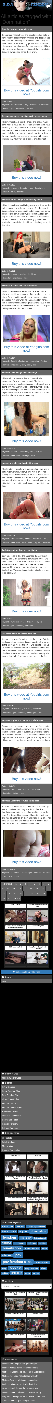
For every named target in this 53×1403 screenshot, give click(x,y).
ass (11, 1227)
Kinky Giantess (8, 1087)
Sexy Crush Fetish (10, 1120)
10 (8, 889)
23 (32, 893)
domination (31, 108)
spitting (5, 1273)
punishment (17, 278)
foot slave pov (27, 873)
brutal (5, 1231)
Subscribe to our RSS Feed (26, 972)
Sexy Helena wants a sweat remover (19, 633)
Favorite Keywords (12, 1222)
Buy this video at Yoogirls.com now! (26, 92)
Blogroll (7, 1083)
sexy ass (33, 105)
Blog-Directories (10, 1133)
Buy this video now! (26, 177)
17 (48, 889)
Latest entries (9, 1359)
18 (3, 893)
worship (36, 1273)
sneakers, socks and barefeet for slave (20, 463)
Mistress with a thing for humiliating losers (22, 199)
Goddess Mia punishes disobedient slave (20, 1384)
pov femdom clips (17, 1262)
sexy (26, 105)
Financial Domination (11, 1116)
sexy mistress (44, 105)
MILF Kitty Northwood (11, 1078)
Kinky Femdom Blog (11, 1091)
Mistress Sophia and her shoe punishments (22, 720)
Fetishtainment (16, 105)
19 (9, 893)
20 (15, 893)
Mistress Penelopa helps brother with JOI (20, 1376)
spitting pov (29, 622)
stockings (25, 456)
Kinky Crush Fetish (10, 1099)
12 (20, 889)
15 (37, 889)
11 (14, 889)
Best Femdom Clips (10, 1095)
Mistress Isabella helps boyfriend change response (24, 1372)
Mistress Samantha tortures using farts (20, 801)
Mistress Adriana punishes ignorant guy (19, 1364)
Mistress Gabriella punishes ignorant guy (20, 1388)
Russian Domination (11, 1150)
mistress (14, 188)
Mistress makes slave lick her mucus (19, 285)
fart (5, 876)
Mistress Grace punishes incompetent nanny (21, 1392)
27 (9, 898)
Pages (6, 977)
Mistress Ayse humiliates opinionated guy (20, 1380)
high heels (32, 1243)
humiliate (46, 873)
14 (31, 889)
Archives (7, 1281)
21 (21, 893)
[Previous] (7, 883)
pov (12, 108)
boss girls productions (36, 1227)
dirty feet (37, 542)
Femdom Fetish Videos (12, 1107)
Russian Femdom (10, 1124)
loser (26, 278)
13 (25, 889)
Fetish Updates (8, 1142)
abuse (35, 365)
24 (38, 893)
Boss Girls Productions (19, 361)
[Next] (16, 898)
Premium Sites (10, 1074)
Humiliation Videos (10, 1111)
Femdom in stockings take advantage (19, 372)
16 (42, 889)
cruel (29, 365)
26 (3, 898)
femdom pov (31, 713)
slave (33, 456)
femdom (6, 108)
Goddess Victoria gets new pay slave (18, 1400)
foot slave (46, 542)
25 (44, 893)
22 (26, 893)
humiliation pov (16, 622)
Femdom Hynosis (10, 1103)
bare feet (20, 1226)
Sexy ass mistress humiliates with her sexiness (24, 116)
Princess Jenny (17, 539)
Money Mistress (9, 1146)
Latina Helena (16, 709)
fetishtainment (40, 1238)
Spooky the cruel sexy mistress (17, 29)
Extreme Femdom (10, 1128)
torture (15, 793)
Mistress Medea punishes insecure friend (20, 1368)
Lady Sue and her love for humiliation (19, 550)
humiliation (20, 108)
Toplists (7, 1138)
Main (4, 981)
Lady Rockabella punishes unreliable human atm (23, 1396)
